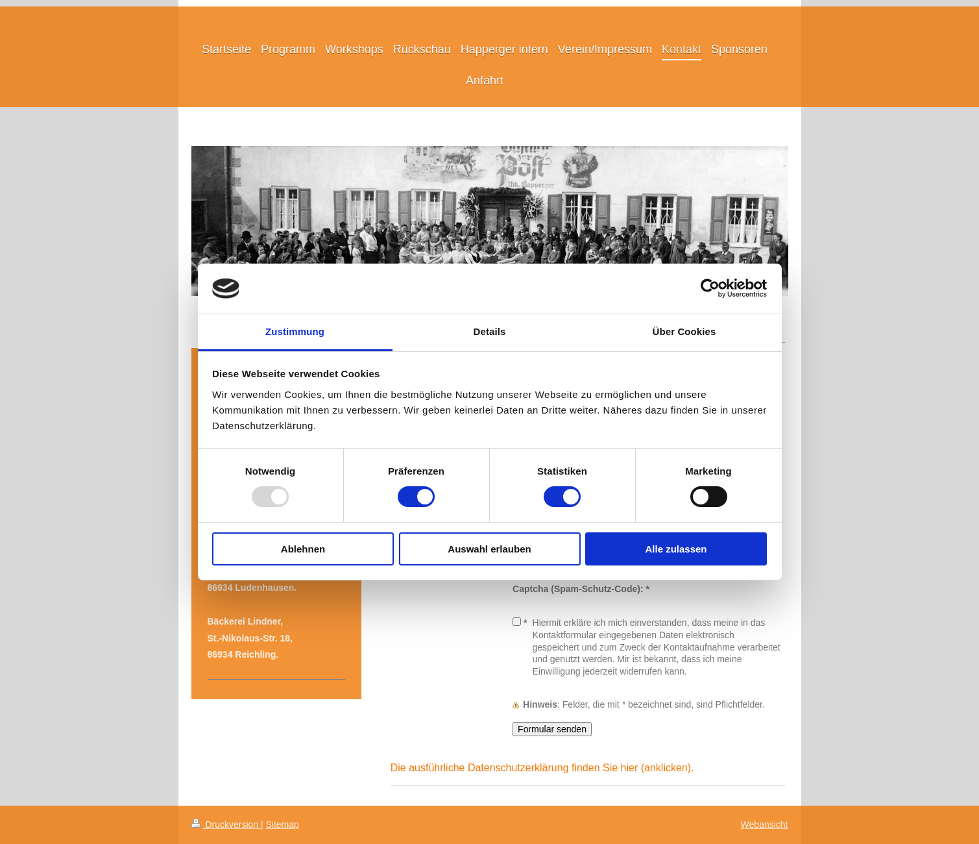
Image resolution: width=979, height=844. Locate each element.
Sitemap (282, 824)
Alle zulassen (676, 548)
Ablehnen (303, 548)
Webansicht (764, 824)
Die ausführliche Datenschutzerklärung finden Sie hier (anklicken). (542, 767)
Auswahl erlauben (489, 548)
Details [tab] (490, 331)
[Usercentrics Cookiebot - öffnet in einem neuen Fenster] (710, 288)
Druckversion (226, 824)
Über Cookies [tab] (684, 331)
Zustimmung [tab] (294, 331)
